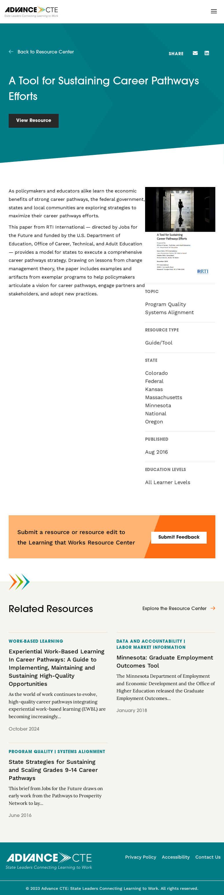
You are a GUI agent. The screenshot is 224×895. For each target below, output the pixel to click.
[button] (214, 11)
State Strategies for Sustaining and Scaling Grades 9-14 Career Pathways (53, 769)
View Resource (33, 120)
